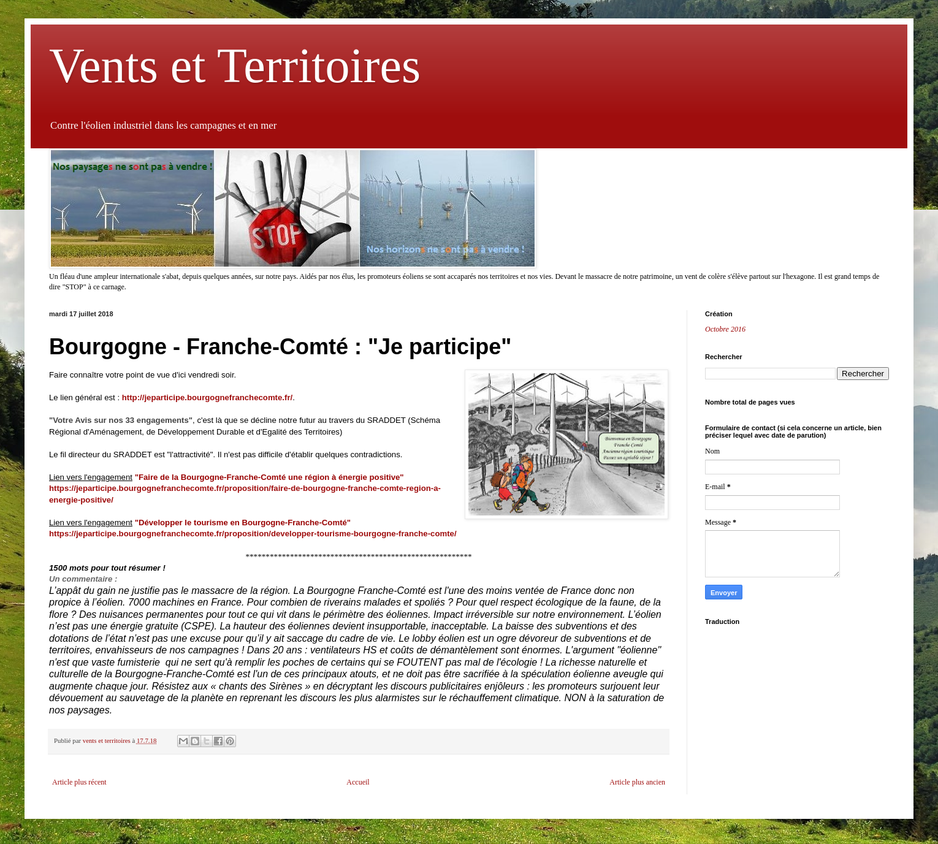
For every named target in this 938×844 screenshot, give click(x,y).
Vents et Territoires (235, 66)
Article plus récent (79, 782)
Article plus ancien (637, 782)
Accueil (357, 782)
